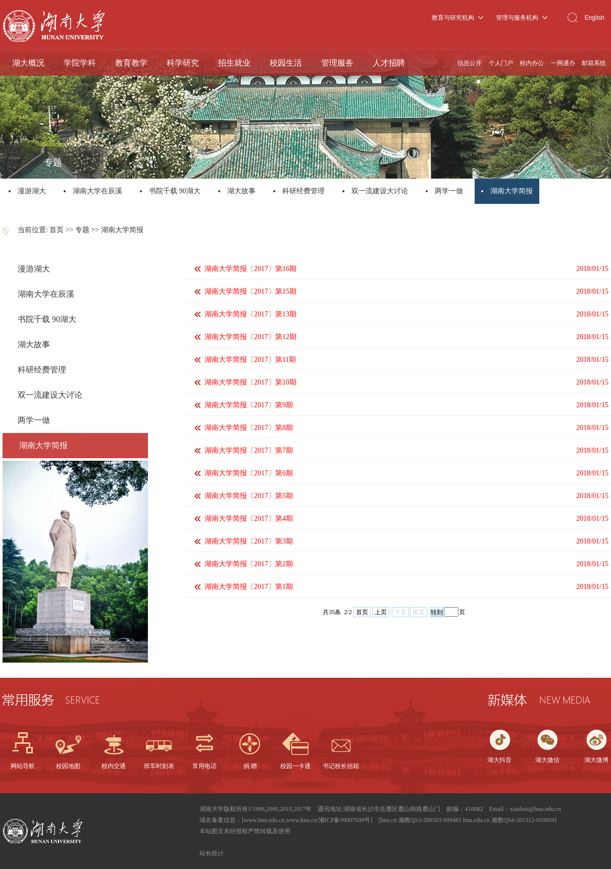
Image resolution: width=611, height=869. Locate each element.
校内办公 (532, 63)
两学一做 (449, 191)
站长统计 (211, 853)
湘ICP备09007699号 (345, 820)
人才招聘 (389, 63)
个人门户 (501, 63)
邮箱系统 (594, 63)
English (594, 17)
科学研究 (183, 63)
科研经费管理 (303, 191)
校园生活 (286, 63)
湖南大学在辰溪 (97, 191)
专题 (82, 230)
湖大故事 (241, 191)
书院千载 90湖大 (174, 191)
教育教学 (131, 63)
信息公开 (469, 63)
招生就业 (234, 63)
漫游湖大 (32, 191)
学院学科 (80, 63)
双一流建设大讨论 (379, 191)
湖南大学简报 (512, 191)
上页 (381, 612)
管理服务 (337, 63)
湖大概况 (28, 63)
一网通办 (563, 63)
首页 (56, 230)
